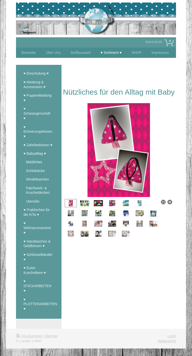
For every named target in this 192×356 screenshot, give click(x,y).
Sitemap (51, 336)
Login (172, 336)
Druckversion (29, 336)
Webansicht (167, 341)
